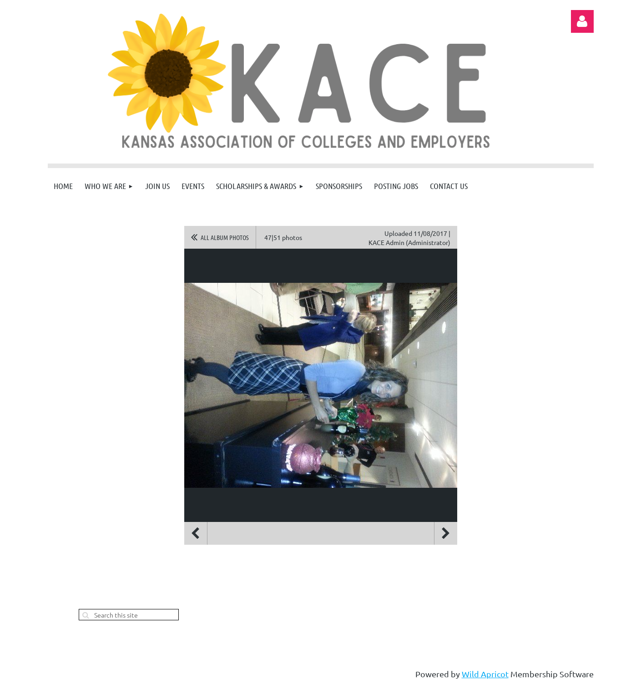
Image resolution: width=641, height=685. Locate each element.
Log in (582, 21)
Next (445, 533)
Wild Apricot (485, 674)
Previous (195, 533)
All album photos (225, 237)
